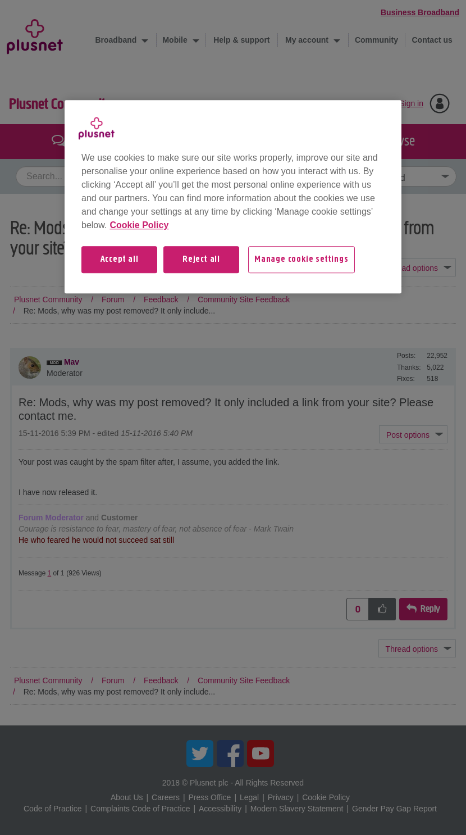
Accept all (119, 259)
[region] (233, 196)
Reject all (201, 259)
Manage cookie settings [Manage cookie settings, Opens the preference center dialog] (301, 259)
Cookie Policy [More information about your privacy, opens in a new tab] (138, 225)
